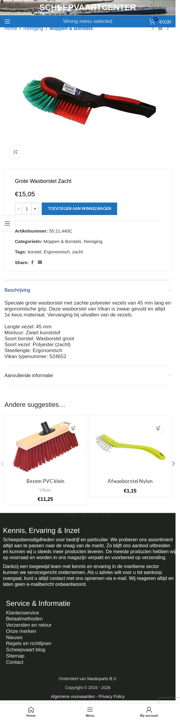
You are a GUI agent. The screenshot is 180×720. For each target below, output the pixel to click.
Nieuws (14, 636)
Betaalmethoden (24, 619)
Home (10, 28)
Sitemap (15, 654)
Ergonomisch (57, 251)
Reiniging (33, 28)
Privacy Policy (112, 694)
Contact (15, 660)
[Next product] (167, 28)
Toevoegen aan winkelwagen (79, 208)
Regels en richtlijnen (29, 642)
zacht (77, 251)
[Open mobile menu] (7, 21)
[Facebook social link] (32, 262)
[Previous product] (153, 28)
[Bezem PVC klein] (45, 446)
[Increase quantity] (35, 209)
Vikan (45, 489)
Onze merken (21, 630)
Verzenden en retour (29, 625)
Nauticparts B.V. (102, 676)
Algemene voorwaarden (73, 694)
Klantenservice (22, 613)
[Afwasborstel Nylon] (130, 446)
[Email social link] (40, 262)
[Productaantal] (26, 209)
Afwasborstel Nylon (130, 481)
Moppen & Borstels (71, 28)
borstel (34, 251)
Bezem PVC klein (45, 481)
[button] (74, 428)
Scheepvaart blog (25, 648)
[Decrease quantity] (18, 209)
